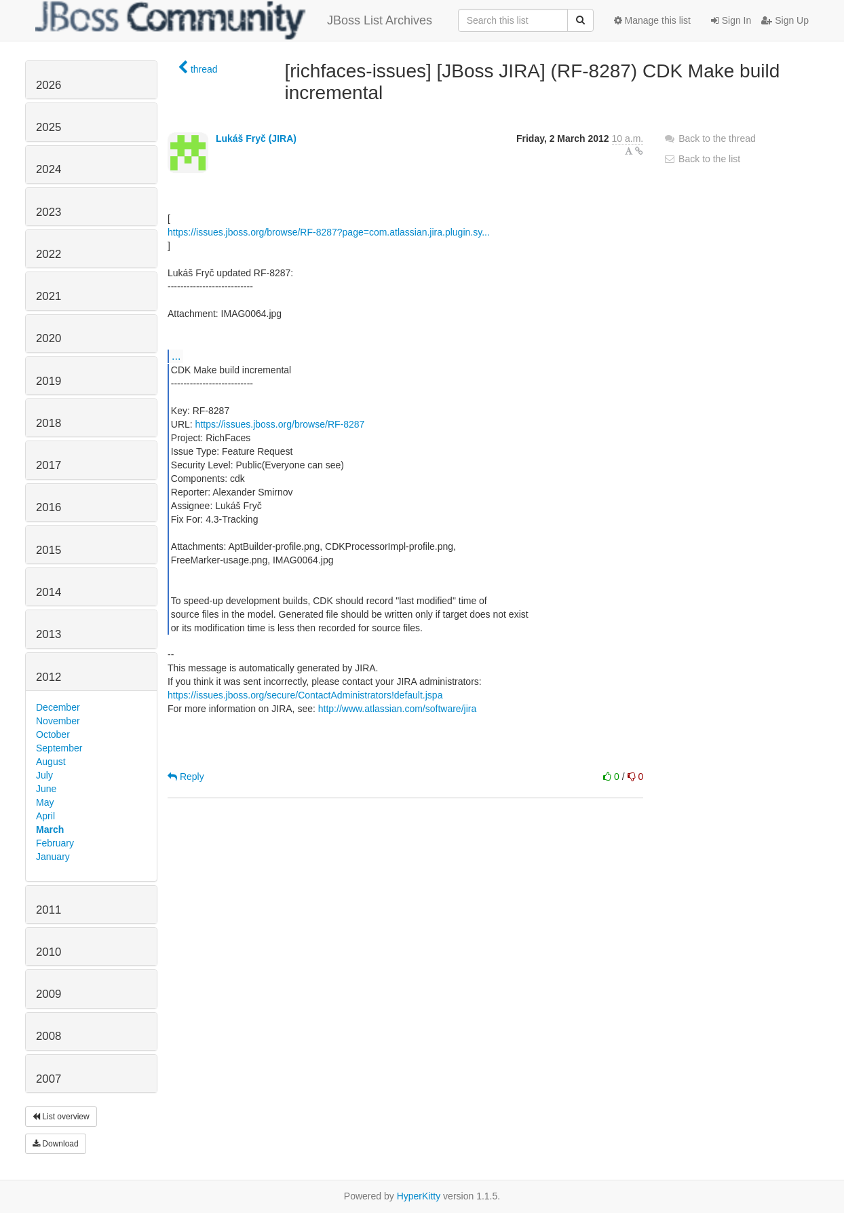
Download (56, 1144)
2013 (48, 634)
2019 (48, 381)
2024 (48, 169)
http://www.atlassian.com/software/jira (397, 708)
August (51, 761)
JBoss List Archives (233, 20)
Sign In (731, 20)
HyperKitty (419, 1196)
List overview (61, 1116)
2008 (48, 1036)
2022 (48, 254)
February (55, 843)
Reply (186, 776)
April (45, 815)
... (176, 356)
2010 (48, 952)
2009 (48, 994)
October (53, 734)
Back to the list (702, 158)
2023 (48, 212)
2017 (48, 465)
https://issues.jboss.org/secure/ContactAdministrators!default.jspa (305, 695)
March (50, 829)
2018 (48, 423)
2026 (48, 85)
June (46, 788)
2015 (48, 550)
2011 (48, 909)
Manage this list (652, 20)
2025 (48, 127)
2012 (48, 677)
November (58, 720)
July (44, 775)
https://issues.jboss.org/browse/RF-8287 (280, 424)
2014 (48, 592)
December (58, 707)
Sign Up (785, 20)
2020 (48, 338)
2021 (48, 296)
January (53, 856)
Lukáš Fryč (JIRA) (256, 138)
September (59, 748)
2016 (48, 507)
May (45, 802)
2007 (48, 1078)
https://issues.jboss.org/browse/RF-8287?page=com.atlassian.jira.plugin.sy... (329, 232)
